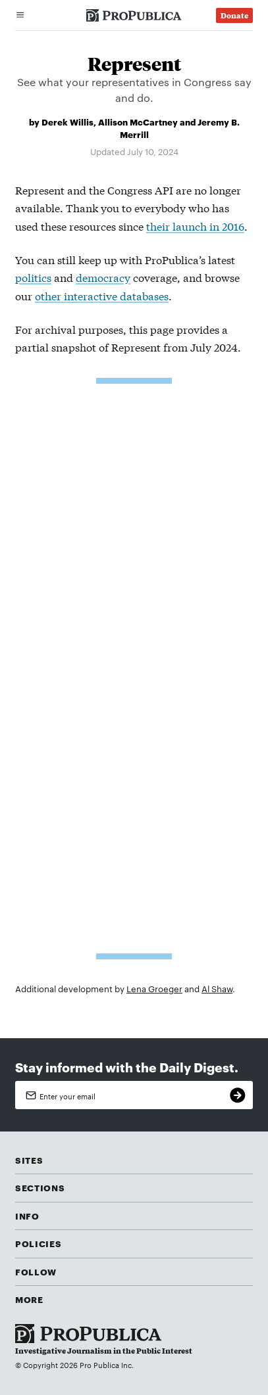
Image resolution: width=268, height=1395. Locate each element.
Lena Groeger (154, 988)
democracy (103, 277)
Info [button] (27, 1216)
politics (33, 277)
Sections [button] (40, 1187)
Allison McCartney (138, 121)
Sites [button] (29, 1160)
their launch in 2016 (195, 225)
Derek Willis (67, 121)
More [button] (29, 1299)
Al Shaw (216, 988)
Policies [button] (38, 1243)
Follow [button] (36, 1271)
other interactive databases (102, 295)
